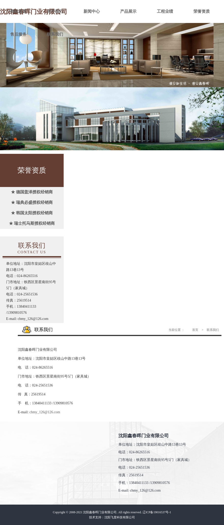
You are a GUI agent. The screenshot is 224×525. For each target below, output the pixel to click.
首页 (195, 330)
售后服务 (18, 34)
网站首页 (18, 11)
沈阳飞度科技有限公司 (119, 517)
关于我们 (55, 11)
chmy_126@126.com (45, 412)
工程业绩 (165, 11)
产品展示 (128, 11)
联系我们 (55, 34)
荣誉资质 (201, 11)
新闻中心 (91, 11)
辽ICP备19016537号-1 (157, 512)
